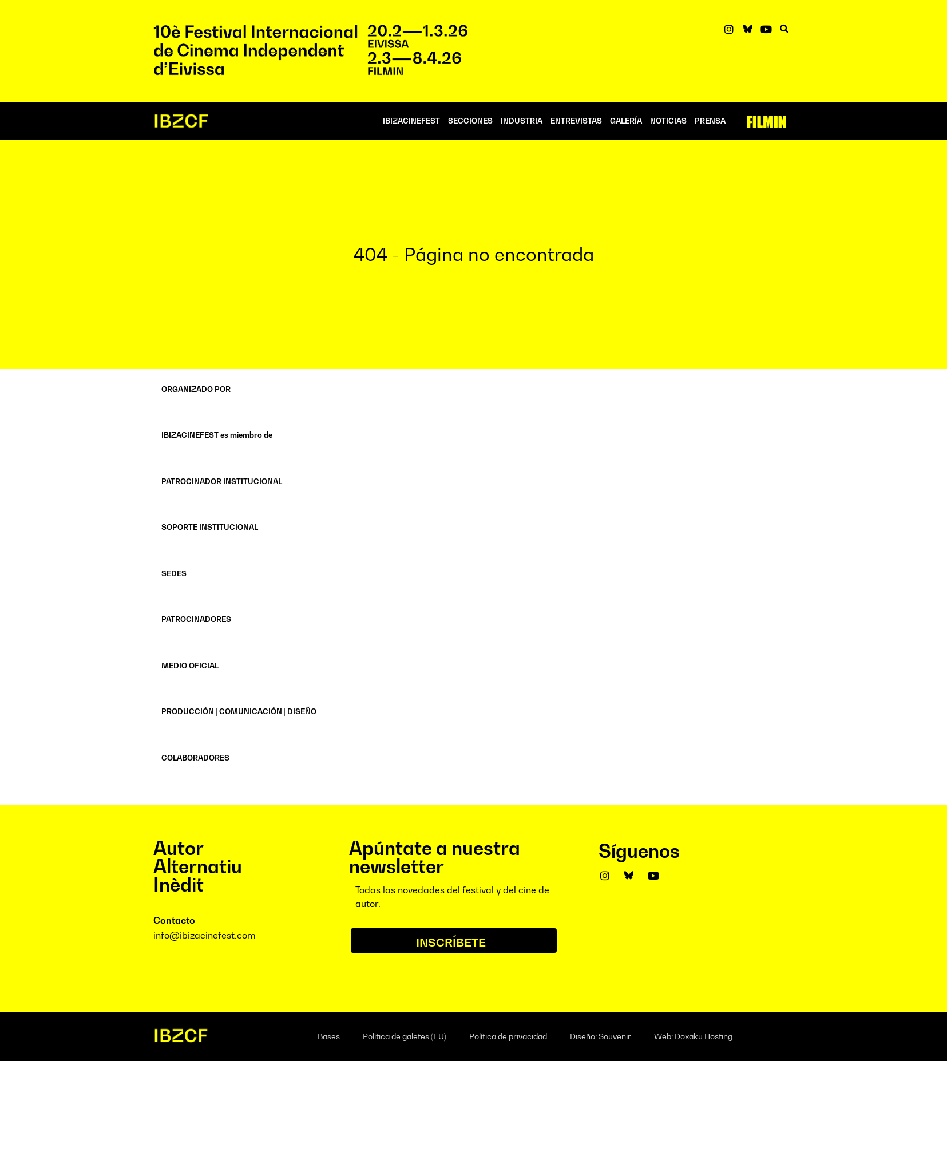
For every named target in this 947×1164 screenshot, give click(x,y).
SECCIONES (470, 120)
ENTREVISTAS (576, 120)
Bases (329, 1036)
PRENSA (710, 120)
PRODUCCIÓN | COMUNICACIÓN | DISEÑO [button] (238, 711)
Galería (626, 120)
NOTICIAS (668, 120)
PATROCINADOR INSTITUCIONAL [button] (221, 481)
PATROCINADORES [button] (196, 619)
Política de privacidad (508, 1036)
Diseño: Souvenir (600, 1036)
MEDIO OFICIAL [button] (190, 665)
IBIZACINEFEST (411, 120)
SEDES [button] (174, 573)
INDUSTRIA (521, 120)
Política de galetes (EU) (404, 1036)
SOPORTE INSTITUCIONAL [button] (209, 527)
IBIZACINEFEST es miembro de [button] (216, 435)
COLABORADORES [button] (195, 757)
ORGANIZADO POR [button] (196, 389)
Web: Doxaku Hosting (693, 1036)
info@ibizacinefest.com (204, 935)
